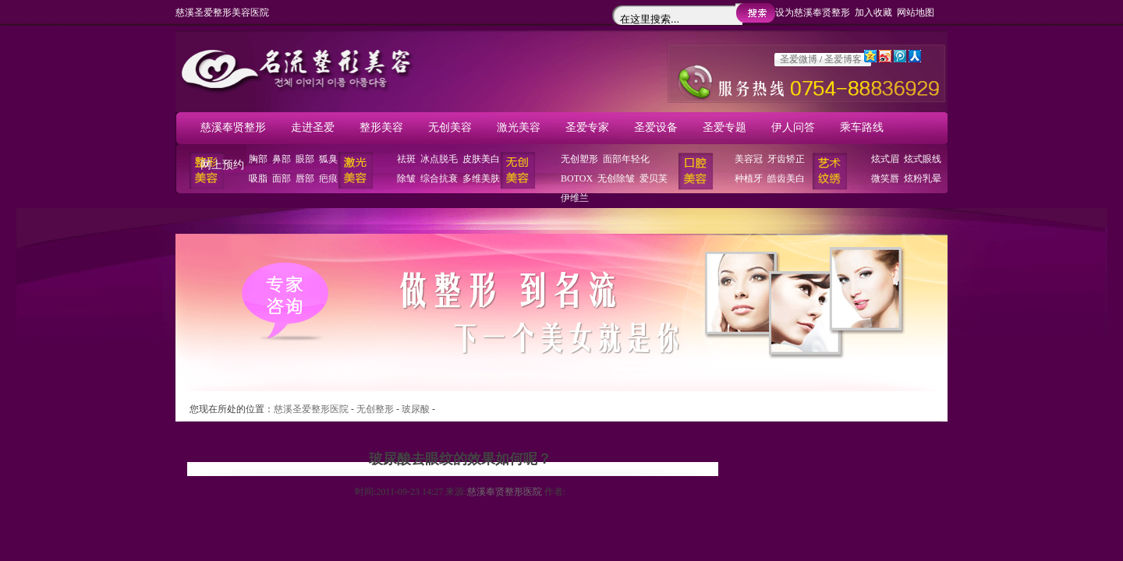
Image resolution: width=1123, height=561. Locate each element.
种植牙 (749, 178)
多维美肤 (481, 178)
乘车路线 (862, 127)
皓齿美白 (786, 178)
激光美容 (518, 127)
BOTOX (577, 178)
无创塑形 (579, 158)
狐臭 (328, 158)
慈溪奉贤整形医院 (504, 491)
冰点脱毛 (439, 158)
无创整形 (375, 409)
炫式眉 (885, 158)
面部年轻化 (626, 158)
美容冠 (749, 158)
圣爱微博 (798, 59)
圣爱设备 (656, 127)
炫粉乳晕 (922, 178)
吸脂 (258, 178)
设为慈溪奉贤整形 (812, 12)
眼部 (305, 158)
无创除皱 (616, 178)
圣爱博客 (843, 59)
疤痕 (328, 178)
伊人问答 (793, 127)
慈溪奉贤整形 (233, 127)
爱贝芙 (653, 178)
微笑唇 (885, 178)
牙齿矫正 (786, 158)
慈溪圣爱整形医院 (311, 409)
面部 (281, 178)
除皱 (406, 178)
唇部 (305, 178)
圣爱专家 (587, 127)
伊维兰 (575, 197)
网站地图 (915, 12)
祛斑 (406, 158)
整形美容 (381, 127)
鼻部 (281, 158)
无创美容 (450, 127)
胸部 (258, 158)
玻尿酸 (416, 409)
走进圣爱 (313, 127)
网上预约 (222, 165)
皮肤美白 (481, 158)
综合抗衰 (439, 178)
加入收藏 (873, 12)
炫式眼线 (922, 158)
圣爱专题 (724, 127)
